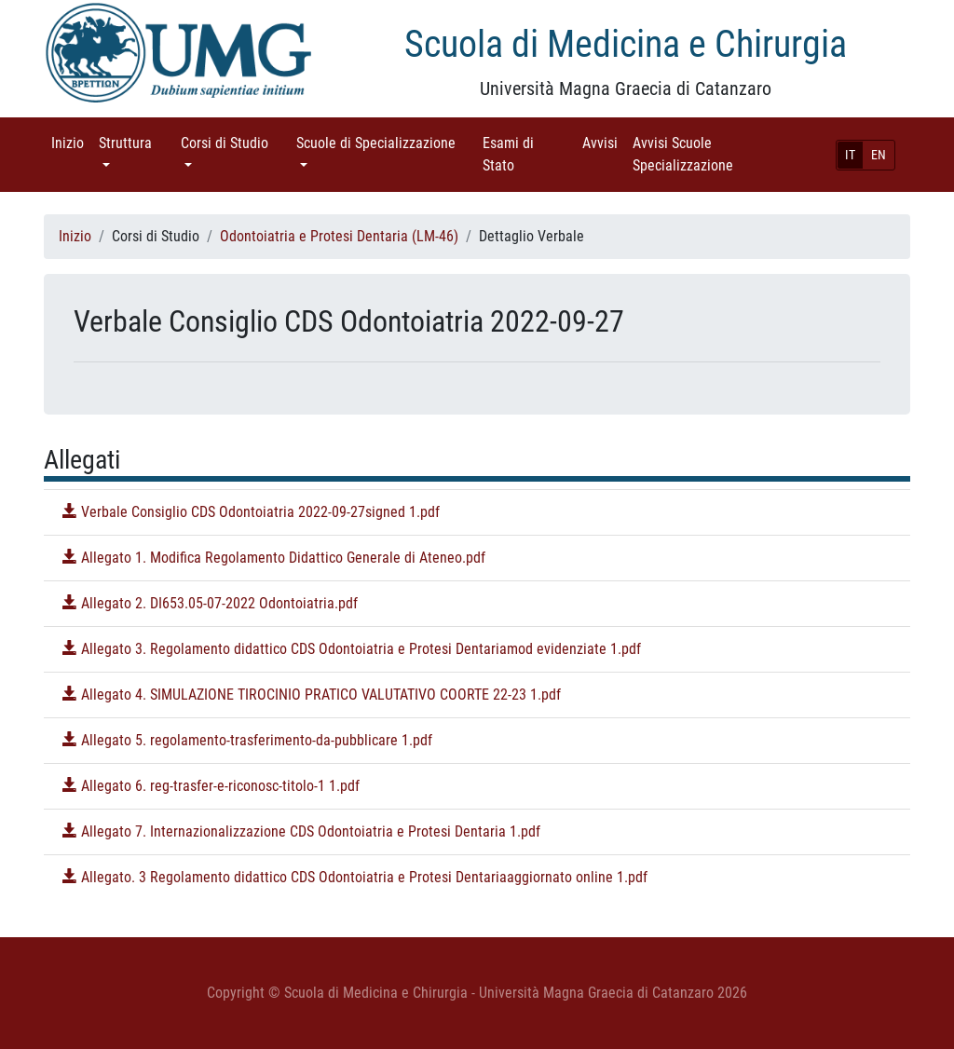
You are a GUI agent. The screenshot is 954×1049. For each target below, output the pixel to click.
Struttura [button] (136, 142)
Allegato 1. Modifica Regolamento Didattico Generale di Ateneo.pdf (273, 557)
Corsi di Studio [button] (235, 142)
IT (850, 154)
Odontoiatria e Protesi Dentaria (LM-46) (339, 236)
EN (878, 154)
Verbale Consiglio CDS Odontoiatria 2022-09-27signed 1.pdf (251, 512)
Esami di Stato (524, 154)
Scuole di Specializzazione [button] (385, 142)
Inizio (71, 142)
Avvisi (603, 142)
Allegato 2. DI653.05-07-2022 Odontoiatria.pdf (210, 603)
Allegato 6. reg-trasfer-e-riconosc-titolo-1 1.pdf (211, 786)
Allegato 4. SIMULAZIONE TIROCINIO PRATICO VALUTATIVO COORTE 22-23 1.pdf (311, 694)
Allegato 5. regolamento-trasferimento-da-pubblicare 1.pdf (247, 740)
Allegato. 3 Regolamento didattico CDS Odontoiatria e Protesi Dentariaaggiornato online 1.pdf (354, 877)
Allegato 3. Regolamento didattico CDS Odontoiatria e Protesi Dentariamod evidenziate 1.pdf (351, 649)
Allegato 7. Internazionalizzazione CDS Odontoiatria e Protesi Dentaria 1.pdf (301, 831)
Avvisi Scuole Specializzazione (709, 154)
